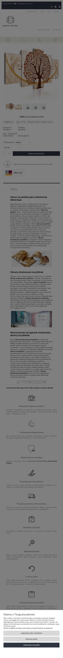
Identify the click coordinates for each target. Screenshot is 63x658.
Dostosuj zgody (31, 639)
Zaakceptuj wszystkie (31, 645)
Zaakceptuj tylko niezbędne (31, 633)
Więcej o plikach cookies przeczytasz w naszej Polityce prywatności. (28, 628)
